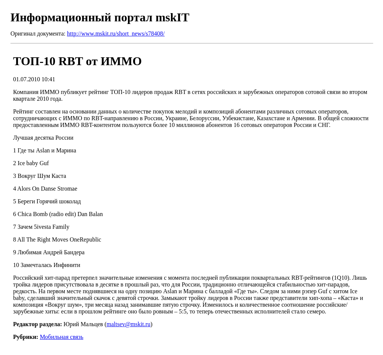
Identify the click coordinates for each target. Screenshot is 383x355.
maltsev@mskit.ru (128, 324)
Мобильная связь (61, 337)
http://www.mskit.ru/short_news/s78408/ (116, 33)
